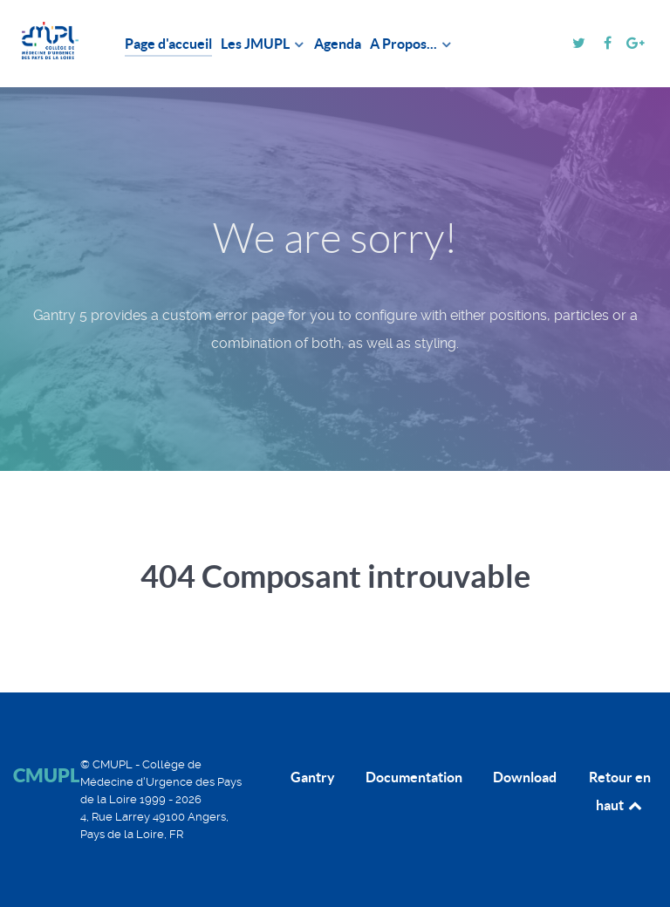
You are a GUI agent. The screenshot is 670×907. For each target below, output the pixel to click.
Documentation (414, 777)
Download (525, 777)
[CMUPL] (50, 40)
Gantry (313, 777)
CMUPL (46, 775)
